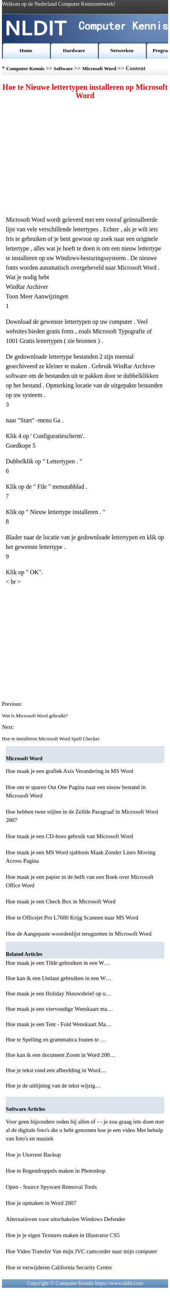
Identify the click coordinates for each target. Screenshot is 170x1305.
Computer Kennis (25, 68)
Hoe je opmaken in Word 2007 (41, 1203)
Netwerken (122, 50)
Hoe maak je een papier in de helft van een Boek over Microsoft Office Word (79, 881)
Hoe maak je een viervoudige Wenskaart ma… (59, 1009)
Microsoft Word (99, 68)
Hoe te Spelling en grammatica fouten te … (56, 1039)
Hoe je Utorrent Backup (33, 1155)
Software (63, 68)
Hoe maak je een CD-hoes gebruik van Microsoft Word (69, 836)
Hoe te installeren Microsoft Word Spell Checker (51, 738)
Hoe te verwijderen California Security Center (59, 1267)
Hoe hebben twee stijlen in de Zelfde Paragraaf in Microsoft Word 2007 (82, 816)
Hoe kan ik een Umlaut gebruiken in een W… (58, 978)
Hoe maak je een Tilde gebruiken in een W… (58, 963)
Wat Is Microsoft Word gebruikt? (35, 715)
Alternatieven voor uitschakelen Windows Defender (65, 1219)
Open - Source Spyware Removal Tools (51, 1187)
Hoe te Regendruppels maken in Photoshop (56, 1171)
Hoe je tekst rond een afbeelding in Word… (56, 1070)
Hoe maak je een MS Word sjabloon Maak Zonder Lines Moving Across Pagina (80, 856)
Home (26, 50)
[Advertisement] (85, 157)
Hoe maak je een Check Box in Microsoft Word (61, 901)
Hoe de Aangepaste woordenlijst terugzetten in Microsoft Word (79, 934)
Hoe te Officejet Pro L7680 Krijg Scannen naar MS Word (72, 917)
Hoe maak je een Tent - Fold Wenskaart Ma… (58, 1024)
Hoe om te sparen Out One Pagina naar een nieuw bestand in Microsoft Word (75, 791)
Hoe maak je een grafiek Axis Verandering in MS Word (69, 771)
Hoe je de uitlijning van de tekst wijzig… (53, 1086)
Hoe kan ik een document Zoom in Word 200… (61, 1055)
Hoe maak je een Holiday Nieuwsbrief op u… (58, 993)
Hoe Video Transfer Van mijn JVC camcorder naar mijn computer (81, 1251)
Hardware (74, 50)
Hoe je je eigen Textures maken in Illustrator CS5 (63, 1235)
